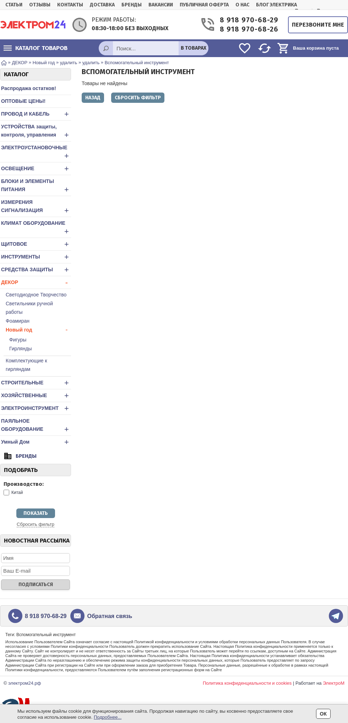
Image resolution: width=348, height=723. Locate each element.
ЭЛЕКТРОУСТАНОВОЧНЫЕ (36, 152)
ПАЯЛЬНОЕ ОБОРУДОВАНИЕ (36, 426)
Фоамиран (17, 321)
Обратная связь (109, 616)
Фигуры (17, 340)
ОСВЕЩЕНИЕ (36, 168)
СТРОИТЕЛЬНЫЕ (36, 382)
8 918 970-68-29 (248, 20)
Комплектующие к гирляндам (26, 365)
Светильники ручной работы (29, 308)
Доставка (102, 5)
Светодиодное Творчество (36, 294)
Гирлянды (20, 348)
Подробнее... (107, 717)
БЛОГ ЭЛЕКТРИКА (276, 5)
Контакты (70, 5)
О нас (242, 5)
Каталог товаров (35, 48)
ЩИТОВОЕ (36, 244)
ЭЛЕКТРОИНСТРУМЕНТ (36, 408)
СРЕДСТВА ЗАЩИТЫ (36, 269)
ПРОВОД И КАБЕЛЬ (36, 114)
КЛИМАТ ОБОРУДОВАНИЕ (36, 228)
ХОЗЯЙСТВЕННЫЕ (36, 395)
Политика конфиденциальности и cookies (247, 683)
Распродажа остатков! (28, 88)
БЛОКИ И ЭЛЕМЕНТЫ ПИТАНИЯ (36, 186)
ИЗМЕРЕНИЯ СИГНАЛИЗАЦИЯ (36, 207)
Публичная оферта (204, 5)
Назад (92, 98)
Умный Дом (36, 442)
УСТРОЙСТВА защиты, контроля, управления (36, 131)
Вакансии (160, 5)
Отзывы (39, 5)
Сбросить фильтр (35, 524)
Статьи (13, 5)
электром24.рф (24, 683)
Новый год (38, 330)
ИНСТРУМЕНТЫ (36, 256)
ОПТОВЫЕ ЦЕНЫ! (23, 101)
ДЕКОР (36, 282)
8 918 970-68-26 (248, 29)
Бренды (131, 5)
